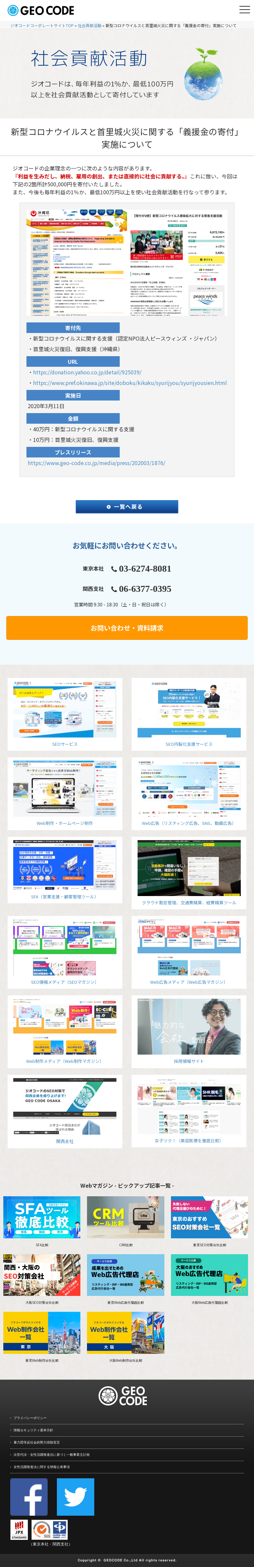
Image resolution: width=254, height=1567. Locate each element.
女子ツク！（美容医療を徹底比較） (189, 1111)
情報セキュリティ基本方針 (33, 1430)
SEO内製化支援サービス (189, 714)
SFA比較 (41, 1221)
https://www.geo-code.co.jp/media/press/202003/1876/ (96, 463)
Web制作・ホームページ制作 (64, 793)
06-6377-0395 (145, 589)
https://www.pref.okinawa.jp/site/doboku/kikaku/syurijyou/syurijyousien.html (130, 383)
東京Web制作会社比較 (41, 1337)
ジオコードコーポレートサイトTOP (42, 25)
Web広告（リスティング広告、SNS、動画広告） (189, 793)
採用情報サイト (189, 1031)
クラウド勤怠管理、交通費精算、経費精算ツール (189, 873)
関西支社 (64, 1111)
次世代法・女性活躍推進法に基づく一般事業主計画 (52, 1454)
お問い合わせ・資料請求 (127, 628)
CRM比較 (125, 1221)
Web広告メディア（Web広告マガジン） (189, 952)
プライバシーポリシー (30, 1418)
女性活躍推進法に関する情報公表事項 (42, 1467)
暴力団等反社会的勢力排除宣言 (37, 1442)
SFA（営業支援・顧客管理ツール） (64, 870)
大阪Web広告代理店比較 (209, 1279)
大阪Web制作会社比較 (125, 1337)
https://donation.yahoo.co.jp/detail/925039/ (87, 372)
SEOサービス (64, 714)
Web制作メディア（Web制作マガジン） (64, 1031)
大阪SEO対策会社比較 (41, 1279)
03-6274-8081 (145, 568)
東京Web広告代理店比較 (125, 1279)
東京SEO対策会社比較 (209, 1221)
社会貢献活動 (90, 25)
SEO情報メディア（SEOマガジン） (64, 952)
